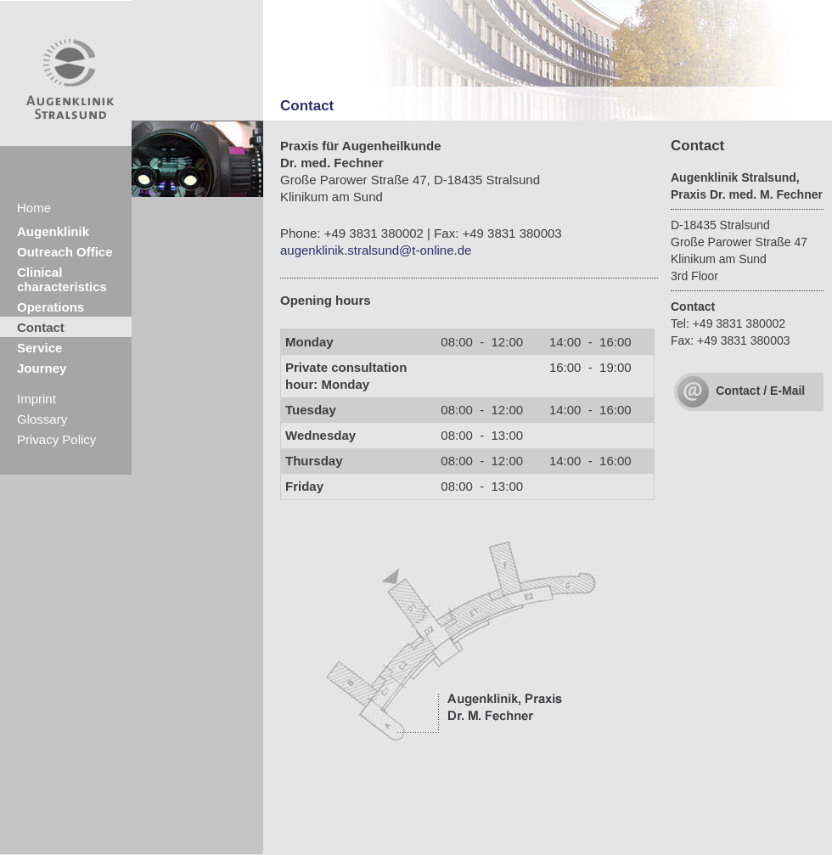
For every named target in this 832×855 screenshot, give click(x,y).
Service (39, 347)
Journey (41, 368)
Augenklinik (53, 231)
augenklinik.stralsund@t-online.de (375, 250)
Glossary (42, 419)
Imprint (36, 398)
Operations (50, 307)
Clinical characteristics (62, 279)
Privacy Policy (56, 439)
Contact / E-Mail (760, 390)
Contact (41, 327)
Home (34, 207)
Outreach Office (65, 252)
